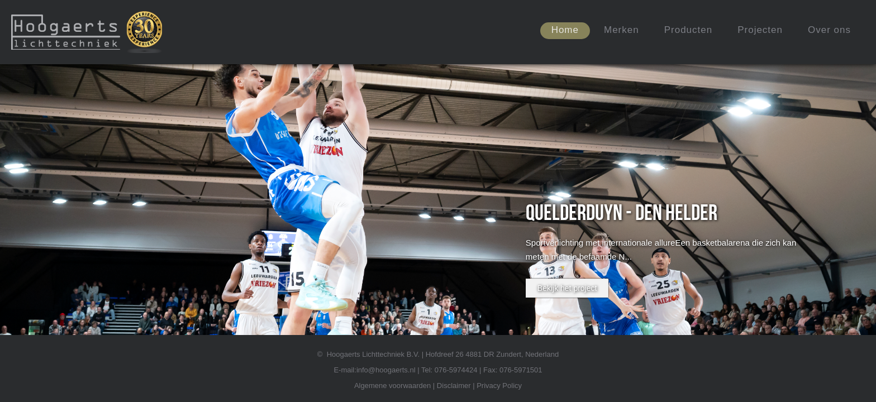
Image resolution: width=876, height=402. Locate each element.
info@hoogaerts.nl (386, 370)
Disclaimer (454, 385)
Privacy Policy (499, 385)
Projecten (760, 30)
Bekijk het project (567, 288)
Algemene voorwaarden (392, 385)
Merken (621, 30)
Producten (688, 30)
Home (565, 30)
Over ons (829, 30)
